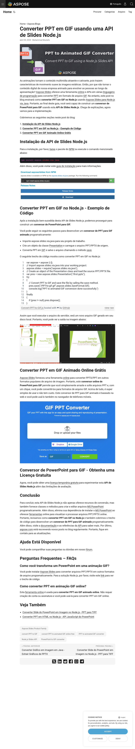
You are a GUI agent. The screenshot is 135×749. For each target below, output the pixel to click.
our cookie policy (103, 726)
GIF (85, 95)
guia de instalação (66, 166)
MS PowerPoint (95, 506)
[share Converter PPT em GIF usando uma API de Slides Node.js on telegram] (82, 662)
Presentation (56, 245)
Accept (108, 731)
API (80, 525)
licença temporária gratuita (64, 482)
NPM (71, 149)
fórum (89, 549)
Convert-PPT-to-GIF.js (32, 307)
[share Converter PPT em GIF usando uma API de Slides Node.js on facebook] (71, 662)
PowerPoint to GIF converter (52, 639)
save (89, 250)
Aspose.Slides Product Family (34, 628)
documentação (49, 525)
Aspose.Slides (43, 92)
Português (115, 4)
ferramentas (35, 514)
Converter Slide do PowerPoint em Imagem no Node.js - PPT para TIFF (59, 612)
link (102, 575)
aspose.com (26, 529)
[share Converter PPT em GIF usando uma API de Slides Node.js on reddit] (65, 662)
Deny (118, 739)
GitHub (66, 307)
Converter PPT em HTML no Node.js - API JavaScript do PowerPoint (58, 616)
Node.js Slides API (29, 639)
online (81, 92)
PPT (56, 95)
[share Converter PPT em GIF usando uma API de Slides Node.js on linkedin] (60, 662)
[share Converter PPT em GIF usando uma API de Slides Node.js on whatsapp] (76, 662)
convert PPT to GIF (29, 634)
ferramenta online (34, 592)
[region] (67, 283)
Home (7, 12)
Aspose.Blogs (33, 24)
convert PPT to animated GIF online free (58, 634)
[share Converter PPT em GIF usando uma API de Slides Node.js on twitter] (54, 662)
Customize (97, 739)
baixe (52, 149)
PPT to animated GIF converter (91, 634)
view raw (109, 307)
